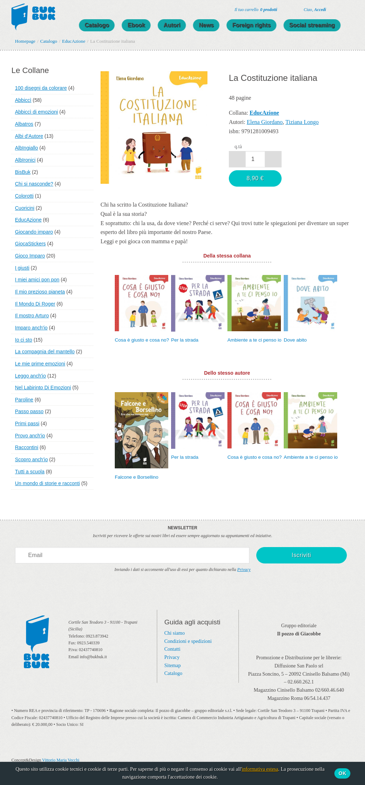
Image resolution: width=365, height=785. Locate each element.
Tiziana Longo (302, 122)
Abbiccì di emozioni (36, 112)
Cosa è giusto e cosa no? (142, 340)
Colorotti (24, 196)
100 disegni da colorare (41, 88)
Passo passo (29, 411)
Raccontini (26, 447)
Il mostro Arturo (32, 315)
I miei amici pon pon (37, 279)
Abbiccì (23, 100)
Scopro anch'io (31, 459)
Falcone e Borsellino (136, 477)
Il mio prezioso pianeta (40, 292)
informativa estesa (260, 769)
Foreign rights (259, 25)
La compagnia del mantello (44, 351)
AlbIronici (25, 160)
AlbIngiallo (26, 148)
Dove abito (295, 340)
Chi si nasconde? (34, 184)
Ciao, (315, 9)
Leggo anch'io (30, 376)
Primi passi (27, 423)
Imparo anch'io (31, 328)
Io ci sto (23, 340)
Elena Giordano (265, 122)
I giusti (22, 268)
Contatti (172, 649)
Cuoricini (24, 208)
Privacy (244, 569)
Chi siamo (174, 633)
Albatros (24, 124)
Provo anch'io (30, 435)
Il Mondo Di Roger (35, 304)
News (213, 25)
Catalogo (104, 25)
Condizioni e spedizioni (188, 641)
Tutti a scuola (30, 471)
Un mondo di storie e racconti (47, 483)
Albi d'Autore (29, 136)
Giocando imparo (34, 232)
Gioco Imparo (30, 256)
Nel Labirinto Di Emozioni (43, 387)
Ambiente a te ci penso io (254, 340)
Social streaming (319, 25)
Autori (179, 25)
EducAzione (28, 220)
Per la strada (185, 340)
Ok (342, 773)
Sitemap (172, 665)
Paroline (24, 399)
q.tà (238, 146)
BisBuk (23, 172)
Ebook (143, 25)
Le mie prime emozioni (40, 363)
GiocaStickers (30, 243)
